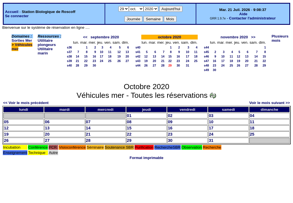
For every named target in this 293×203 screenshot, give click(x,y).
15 (86, 56)
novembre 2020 (234, 37)
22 (86, 61)
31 (187, 65)
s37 (69, 52)
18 (109, 56)
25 (109, 61)
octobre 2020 (169, 37)
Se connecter (17, 16)
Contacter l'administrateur (252, 18)
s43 (137, 61)
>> (253, 37)
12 (119, 52)
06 (47, 122)
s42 (137, 56)
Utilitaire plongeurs (47, 42)
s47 (206, 61)
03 (211, 115)
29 (86, 65)
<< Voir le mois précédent (26, 103)
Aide (243, 14)
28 (77, 65)
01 (129, 115)
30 (94, 65)
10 (101, 52)
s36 (69, 47)
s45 (206, 52)
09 (170, 122)
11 (109, 52)
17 (101, 56)
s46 (206, 56)
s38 (69, 56)
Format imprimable (147, 158)
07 (88, 122)
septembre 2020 (105, 37)
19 (119, 56)
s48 (206, 65)
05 (6, 122)
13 (127, 52)
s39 (69, 61)
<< (85, 37)
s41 (137, 52)
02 (170, 115)
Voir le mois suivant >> (269, 103)
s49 (206, 70)
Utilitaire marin (45, 51)
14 (77, 56)
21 (77, 61)
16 (94, 56)
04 (252, 115)
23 (94, 61)
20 (127, 56)
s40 (69, 65)
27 (127, 61)
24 (101, 61)
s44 (137, 65)
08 (129, 122)
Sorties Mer (22, 40)
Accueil (11, 12)
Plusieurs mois (280, 38)
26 (119, 61)
